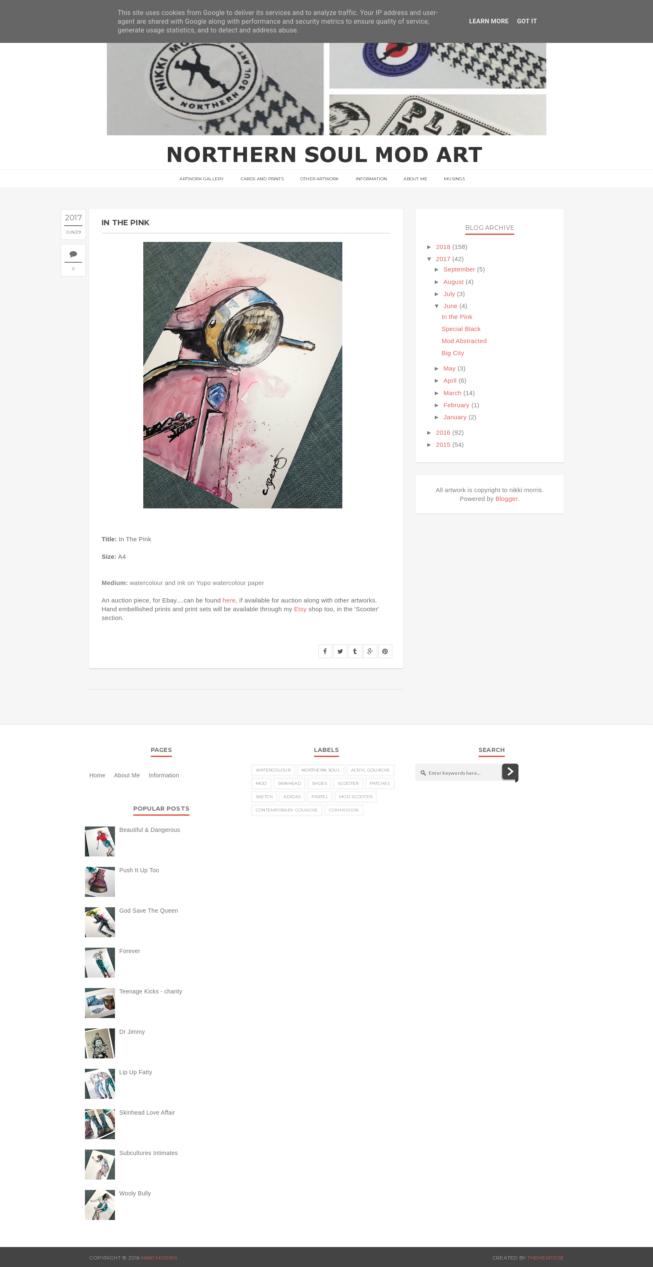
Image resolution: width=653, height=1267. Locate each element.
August (454, 281)
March (452, 392)
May (450, 368)
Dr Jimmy (132, 1031)
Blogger (507, 498)
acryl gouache (370, 770)
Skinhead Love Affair (147, 1112)
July (449, 293)
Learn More (488, 21)
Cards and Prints (262, 179)
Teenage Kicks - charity (151, 991)
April (450, 380)
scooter (348, 783)
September (459, 269)
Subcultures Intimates (149, 1153)
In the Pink (456, 316)
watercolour (273, 770)
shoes (319, 783)
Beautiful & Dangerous (150, 829)
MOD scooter (355, 796)
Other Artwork (319, 179)
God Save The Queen (149, 910)
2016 (443, 432)
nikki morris (159, 1258)
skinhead (289, 783)
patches (380, 783)
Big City (452, 352)
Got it (527, 21)
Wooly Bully (135, 1193)
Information (371, 179)
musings (454, 179)
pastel (320, 796)
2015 (443, 444)
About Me (415, 179)
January (455, 417)
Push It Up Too (140, 870)
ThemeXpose (545, 1258)
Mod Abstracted (463, 340)
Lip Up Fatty (136, 1072)
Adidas (292, 796)
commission (344, 810)
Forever (130, 951)
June (451, 305)
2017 (443, 258)
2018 (443, 246)
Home (97, 775)
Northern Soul (321, 770)
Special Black (461, 328)
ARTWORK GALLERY (201, 179)
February (456, 404)
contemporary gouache (287, 810)
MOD (261, 783)
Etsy (300, 608)
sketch (264, 796)
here (229, 600)
